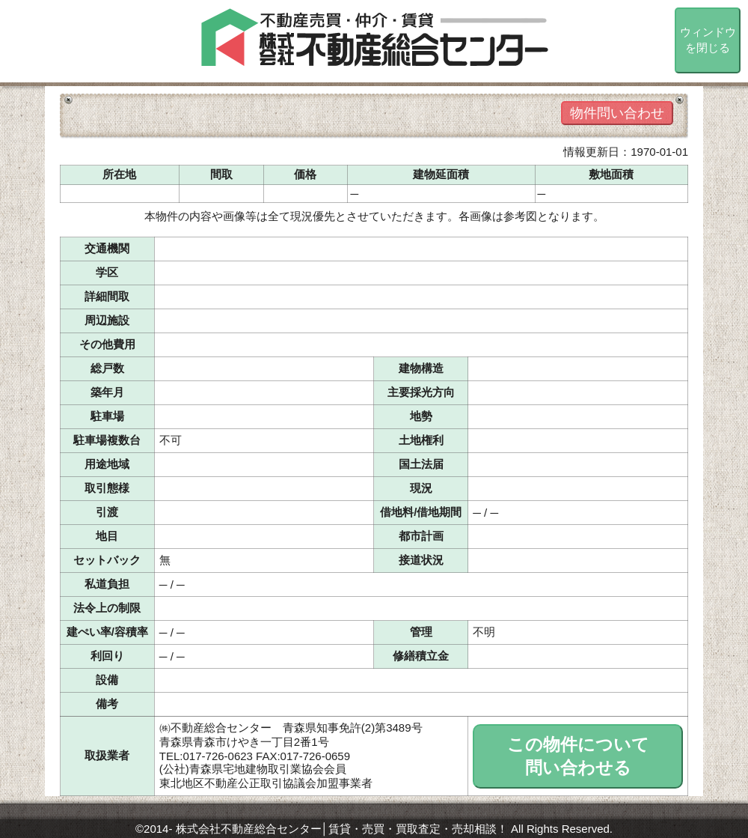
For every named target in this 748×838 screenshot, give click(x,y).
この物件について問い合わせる (578, 756)
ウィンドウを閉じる (708, 39)
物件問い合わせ (617, 113)
